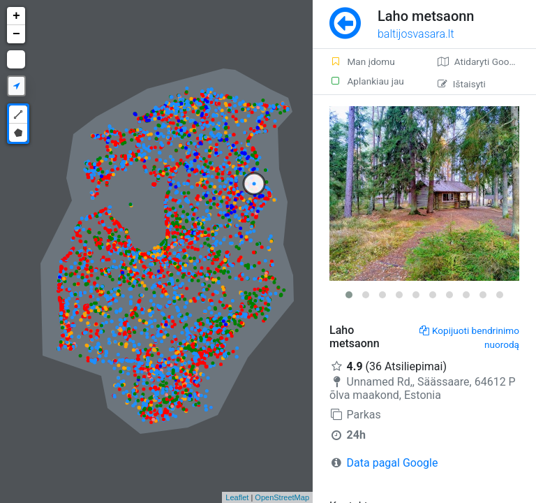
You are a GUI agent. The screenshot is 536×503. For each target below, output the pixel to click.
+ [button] (16, 16)
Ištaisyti (462, 83)
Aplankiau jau (366, 81)
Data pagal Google (392, 462)
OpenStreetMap (282, 497)
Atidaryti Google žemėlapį (487, 61)
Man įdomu (362, 61)
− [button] (16, 34)
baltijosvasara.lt (416, 34)
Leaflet (236, 497)
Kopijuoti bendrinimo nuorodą (469, 337)
